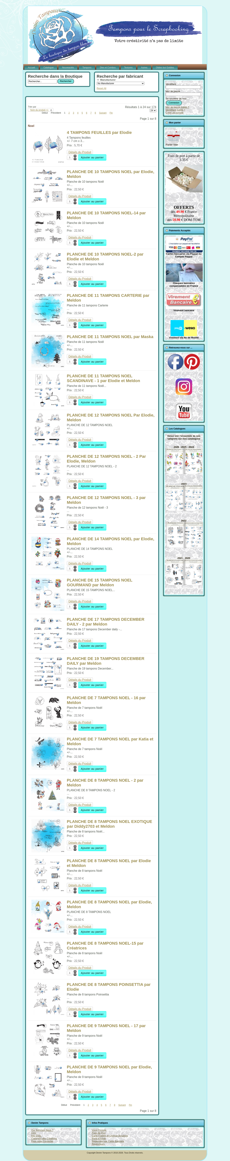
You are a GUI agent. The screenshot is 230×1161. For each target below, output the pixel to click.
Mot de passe (173, 91)
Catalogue (49, 67)
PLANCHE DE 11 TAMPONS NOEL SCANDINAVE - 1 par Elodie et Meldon (103, 378)
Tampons (86, 67)
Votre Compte (99, 1130)
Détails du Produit (79, 152)
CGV (33, 1133)
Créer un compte (175, 112)
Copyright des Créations (44, 1138)
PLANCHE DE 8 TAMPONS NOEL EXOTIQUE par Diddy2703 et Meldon (109, 824)
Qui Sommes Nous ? (42, 1130)
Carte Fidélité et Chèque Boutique (110, 1135)
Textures (128, 67)
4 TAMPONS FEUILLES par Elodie (99, 132)
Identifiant (171, 84)
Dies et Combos (108, 67)
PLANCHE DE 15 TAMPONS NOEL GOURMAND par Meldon (99, 582)
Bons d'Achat (99, 1138)
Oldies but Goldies (165, 67)
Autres (144, 67)
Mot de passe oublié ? (177, 107)
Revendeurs (98, 1144)
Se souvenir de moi (176, 98)
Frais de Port (98, 1133)
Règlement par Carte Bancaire (108, 1141)
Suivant (103, 113)
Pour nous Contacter (42, 1141)
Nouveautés (68, 67)
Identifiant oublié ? (175, 109)
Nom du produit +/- (39, 110)
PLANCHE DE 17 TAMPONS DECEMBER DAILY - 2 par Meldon (105, 621)
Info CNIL (36, 1135)
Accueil (31, 67)
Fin (111, 113)
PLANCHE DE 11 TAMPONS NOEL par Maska (110, 336)
